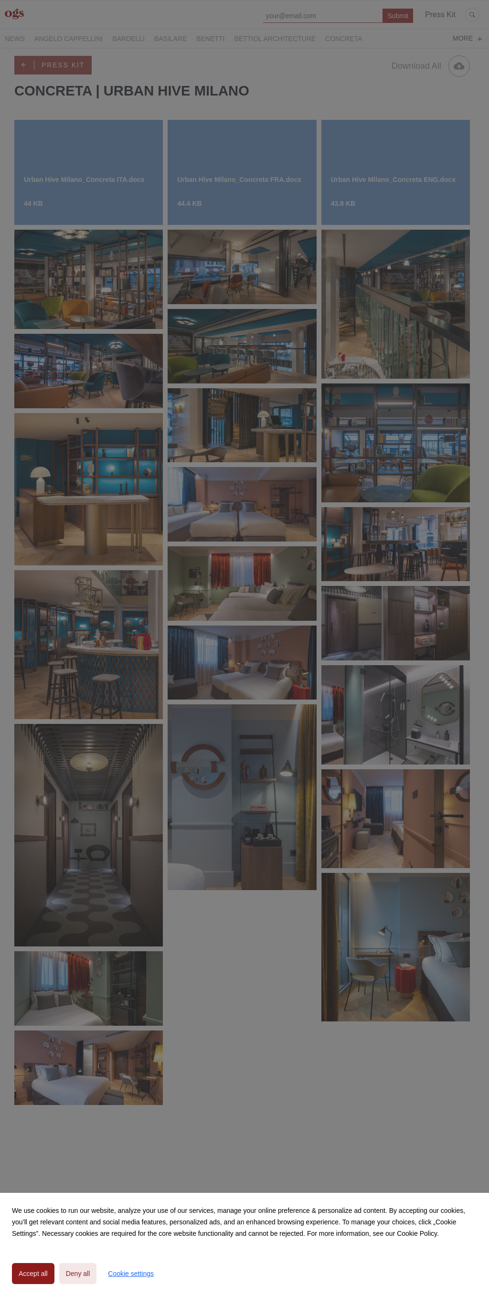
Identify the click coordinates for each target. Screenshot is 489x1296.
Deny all (78, 1273)
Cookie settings (131, 1273)
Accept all (33, 1273)
